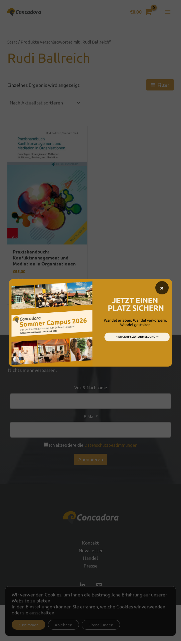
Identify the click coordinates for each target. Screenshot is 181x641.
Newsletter (91, 550)
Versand (27, 287)
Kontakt (90, 543)
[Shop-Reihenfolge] (44, 102)
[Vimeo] (99, 585)
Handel (90, 558)
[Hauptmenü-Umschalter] (167, 12)
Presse (91, 565)
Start (12, 42)
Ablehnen (63, 624)
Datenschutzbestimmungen (110, 445)
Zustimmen (28, 624)
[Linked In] (82, 585)
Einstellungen (40, 606)
